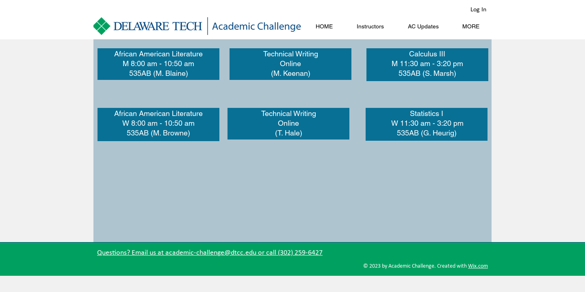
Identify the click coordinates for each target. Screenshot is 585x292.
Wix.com (478, 266)
